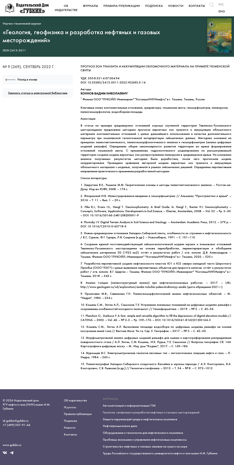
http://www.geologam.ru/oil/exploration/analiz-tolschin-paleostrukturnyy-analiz (133, 287)
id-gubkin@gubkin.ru (16, 420)
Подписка (154, 6)
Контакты (197, 6)
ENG (221, 11)
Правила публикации (121, 6)
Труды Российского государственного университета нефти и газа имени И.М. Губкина (160, 453)
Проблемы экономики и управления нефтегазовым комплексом (145, 439)
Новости (175, 6)
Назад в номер (21, 79)
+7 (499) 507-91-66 (16, 425)
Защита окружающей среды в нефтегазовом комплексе (140, 419)
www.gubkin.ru (12, 445)
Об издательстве (66, 8)
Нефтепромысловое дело (120, 426)
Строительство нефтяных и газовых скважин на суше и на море (145, 446)
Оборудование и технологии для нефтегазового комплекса (143, 432)
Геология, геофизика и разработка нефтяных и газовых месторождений (151, 412)
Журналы (90, 6)
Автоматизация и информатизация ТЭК (129, 405)
